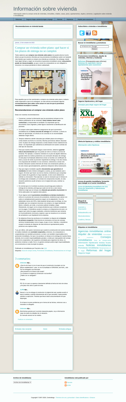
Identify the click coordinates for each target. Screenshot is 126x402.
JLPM (22, 289)
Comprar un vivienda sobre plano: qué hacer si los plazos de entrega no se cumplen (42, 49)
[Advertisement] (43, 33)
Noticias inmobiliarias (98, 245)
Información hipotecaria (88, 243)
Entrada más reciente (23, 329)
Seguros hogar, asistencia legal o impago (39, 19)
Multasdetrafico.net (84, 212)
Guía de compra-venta (29, 250)
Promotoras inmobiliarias (45, 250)
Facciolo (69, 382)
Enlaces (92, 397)
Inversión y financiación (82, 208)
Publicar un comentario (25, 319)
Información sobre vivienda (45, 9)
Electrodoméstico (84, 216)
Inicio (45, 329)
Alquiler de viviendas (90, 234)
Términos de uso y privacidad (65, 397)
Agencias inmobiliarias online (94, 231)
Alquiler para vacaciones (85, 19)
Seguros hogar (84, 253)
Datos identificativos (82, 397)
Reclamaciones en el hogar (62, 250)
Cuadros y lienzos (84, 219)
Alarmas (59, 19)
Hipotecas (70, 19)
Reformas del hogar (98, 250)
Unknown (23, 263)
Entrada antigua (65, 329)
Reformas (19, 19)
